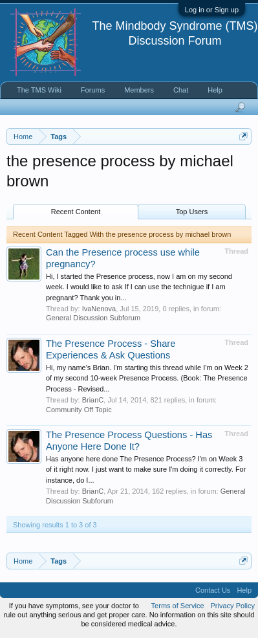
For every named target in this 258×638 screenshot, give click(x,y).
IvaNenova (99, 309)
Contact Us (212, 590)
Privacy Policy (233, 606)
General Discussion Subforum (93, 318)
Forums (93, 90)
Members (139, 90)
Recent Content (75, 211)
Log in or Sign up (212, 10)
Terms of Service (177, 606)
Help (215, 90)
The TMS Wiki (39, 90)
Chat (180, 90)
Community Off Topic (79, 409)
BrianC (93, 400)
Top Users (192, 211)
